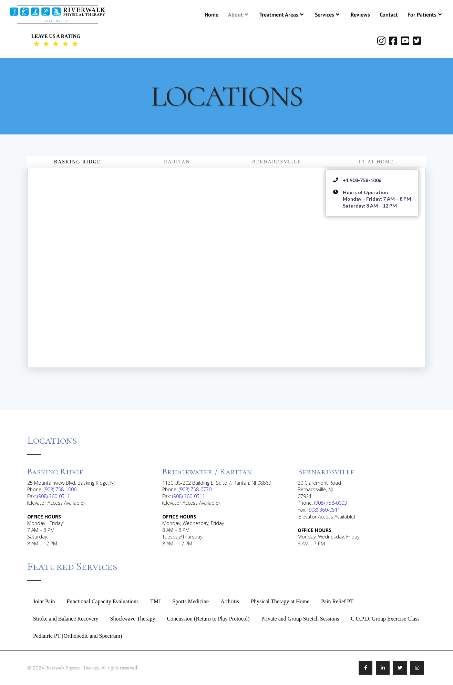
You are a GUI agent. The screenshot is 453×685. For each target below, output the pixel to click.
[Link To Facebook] (365, 668)
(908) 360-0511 (53, 496)
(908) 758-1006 (60, 489)
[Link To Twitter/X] (400, 668)
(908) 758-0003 (330, 503)
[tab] (77, 162)
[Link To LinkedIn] (383, 668)
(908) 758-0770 (195, 489)
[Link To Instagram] (417, 668)
